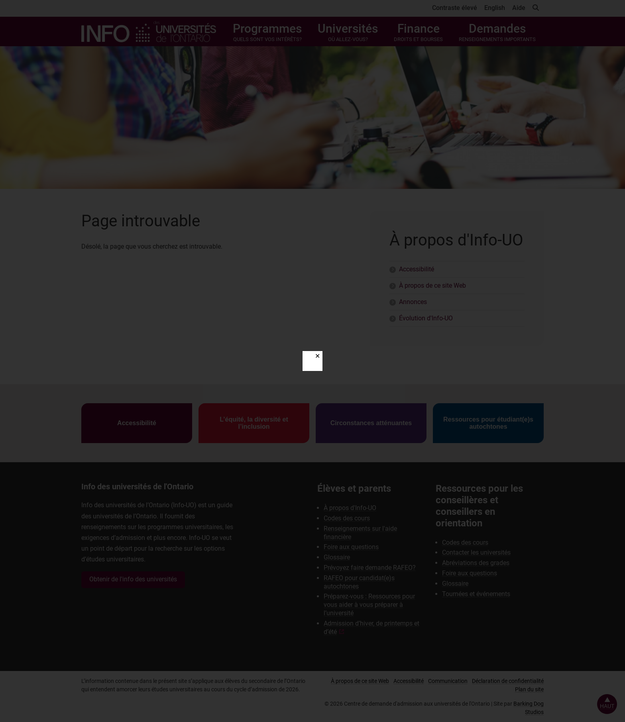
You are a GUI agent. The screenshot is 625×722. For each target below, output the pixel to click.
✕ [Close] (317, 356)
